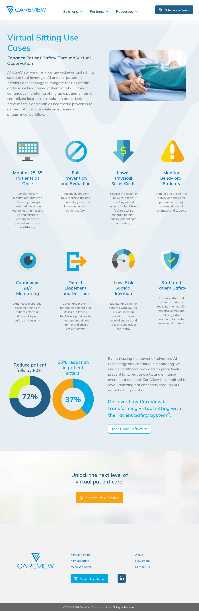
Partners (99, 11)
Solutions (73, 11)
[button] (122, 578)
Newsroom (142, 561)
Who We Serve (81, 566)
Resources (127, 11)
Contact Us (142, 566)
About (139, 555)
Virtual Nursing (81, 555)
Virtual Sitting (80, 561)
